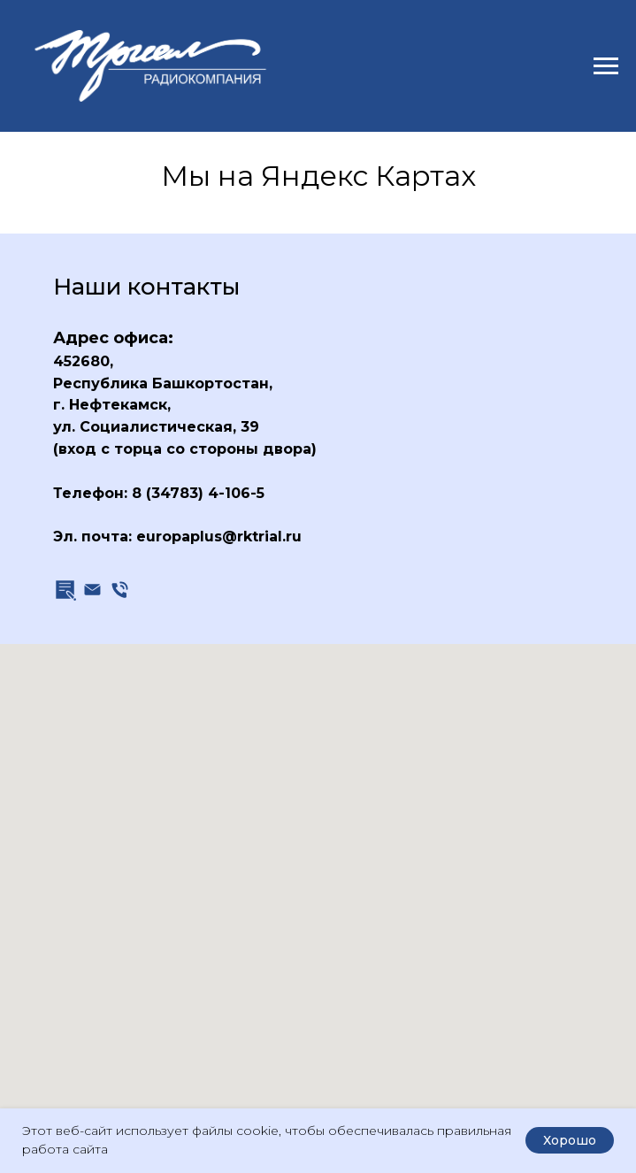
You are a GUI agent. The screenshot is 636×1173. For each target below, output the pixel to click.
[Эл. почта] (92, 590)
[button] (65, 590)
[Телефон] (120, 590)
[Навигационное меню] (606, 66)
